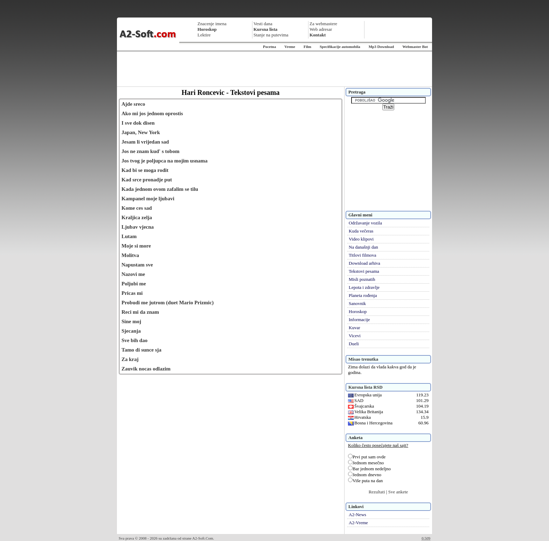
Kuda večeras (361, 231)
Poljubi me (133, 283)
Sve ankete (398, 491)
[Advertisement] (274, 69)
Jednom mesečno (366, 462)
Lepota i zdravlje (364, 287)
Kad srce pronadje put (146, 179)
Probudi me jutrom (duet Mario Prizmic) (167, 302)
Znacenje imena (212, 23)
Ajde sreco (133, 104)
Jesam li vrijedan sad (145, 142)
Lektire (204, 34)
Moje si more (136, 246)
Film (307, 46)
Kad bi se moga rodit (144, 170)
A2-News (357, 514)
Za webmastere (323, 23)
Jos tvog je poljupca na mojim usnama (164, 161)
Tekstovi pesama (364, 271)
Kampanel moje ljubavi (147, 198)
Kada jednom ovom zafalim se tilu (159, 189)
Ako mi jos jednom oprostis (152, 113)
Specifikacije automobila (340, 46)
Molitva (130, 255)
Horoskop (358, 311)
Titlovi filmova (362, 255)
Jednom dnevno (364, 474)
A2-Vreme (358, 522)
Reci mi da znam (140, 312)
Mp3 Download (381, 46)
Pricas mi (132, 293)
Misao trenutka (363, 359)
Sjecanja (131, 331)
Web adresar (321, 29)
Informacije (359, 319)
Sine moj (131, 321)
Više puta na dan (365, 480)
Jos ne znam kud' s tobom (150, 151)
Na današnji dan (363, 247)
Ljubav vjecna (137, 227)
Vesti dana (262, 23)
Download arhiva (364, 263)
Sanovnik (357, 303)
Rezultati (377, 491)
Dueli (354, 343)
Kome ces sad (136, 208)
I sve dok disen (138, 123)
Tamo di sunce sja (141, 350)
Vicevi (355, 335)
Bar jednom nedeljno (369, 468)
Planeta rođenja (363, 295)
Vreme (289, 46)
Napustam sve (137, 265)
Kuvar (354, 327)
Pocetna (269, 46)
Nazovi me (133, 274)
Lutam (129, 236)
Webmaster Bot (415, 46)
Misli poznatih (362, 279)
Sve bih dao (134, 340)
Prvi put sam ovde (366, 456)
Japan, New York (140, 132)
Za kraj (130, 359)
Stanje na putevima (271, 34)
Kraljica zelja (136, 217)
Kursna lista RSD (365, 387)
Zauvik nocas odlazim (146, 369)
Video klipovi (361, 239)
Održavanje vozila (365, 223)
